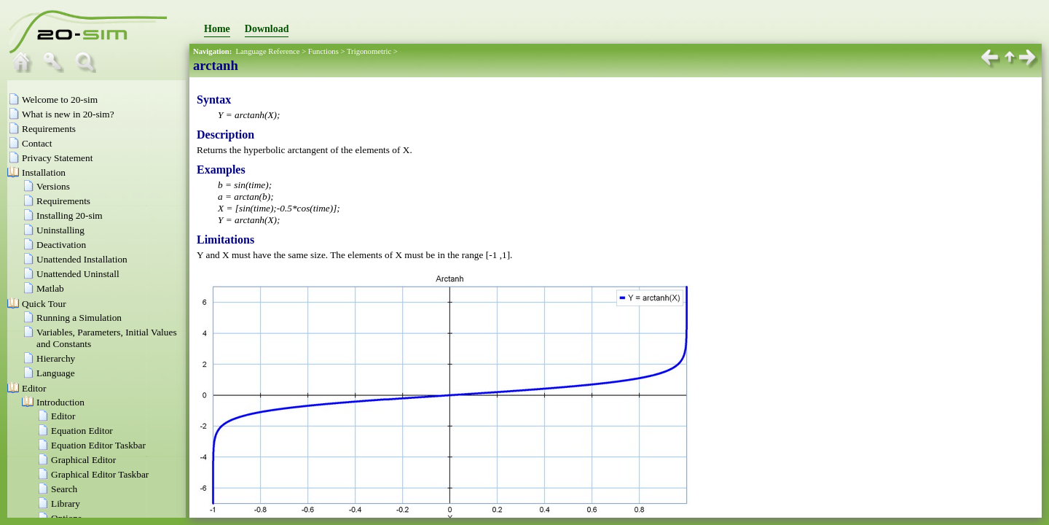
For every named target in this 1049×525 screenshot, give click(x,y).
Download (267, 28)
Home (217, 28)
